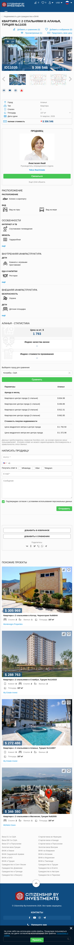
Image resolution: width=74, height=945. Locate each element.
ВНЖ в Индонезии (46, 857)
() (28, 29)
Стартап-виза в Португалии (50, 843)
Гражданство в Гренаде (12, 871)
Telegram (48, 467)
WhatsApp (26, 467)
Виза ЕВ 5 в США (9, 840)
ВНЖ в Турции (8, 860)
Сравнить (37, 379)
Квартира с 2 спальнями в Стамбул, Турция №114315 (30, 679)
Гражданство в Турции (48, 864)
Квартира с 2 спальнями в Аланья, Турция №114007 (29, 747)
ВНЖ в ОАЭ (7, 857)
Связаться (37, 176)
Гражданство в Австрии (48, 871)
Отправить (64, 508)
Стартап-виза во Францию (49, 836)
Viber (37, 467)
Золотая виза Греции (11, 847)
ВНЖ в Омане (8, 850)
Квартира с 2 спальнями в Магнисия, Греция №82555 (30, 816)
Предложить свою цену (62, 33)
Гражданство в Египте (48, 867)
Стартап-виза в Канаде (48, 840)
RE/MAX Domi (9, 825)
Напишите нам (37, 924)
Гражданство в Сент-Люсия (14, 864)
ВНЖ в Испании (45, 854)
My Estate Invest (10, 692)
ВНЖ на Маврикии (46, 850)
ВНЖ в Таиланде (45, 860)
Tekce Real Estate (37, 169)
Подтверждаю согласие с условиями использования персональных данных (39, 501)
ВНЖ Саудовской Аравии (13, 854)
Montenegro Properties (13, 624)
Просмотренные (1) (33, 33)
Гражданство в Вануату (12, 874)
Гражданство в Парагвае (49, 874)
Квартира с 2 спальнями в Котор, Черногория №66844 (30, 615)
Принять (37, 940)
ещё (4, 245)
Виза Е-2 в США (9, 836)
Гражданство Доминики (12, 867)
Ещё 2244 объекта (37, 181)
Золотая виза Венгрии (48, 847)
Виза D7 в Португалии (11, 843)
